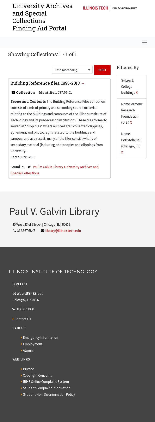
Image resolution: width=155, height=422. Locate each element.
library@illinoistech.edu (63, 230)
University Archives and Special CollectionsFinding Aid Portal (42, 17)
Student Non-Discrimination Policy (49, 394)
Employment (32, 344)
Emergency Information (40, 337)
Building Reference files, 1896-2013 (46, 83)
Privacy (28, 369)
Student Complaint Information (46, 388)
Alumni (28, 350)
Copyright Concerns (37, 375)
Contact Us (23, 319)
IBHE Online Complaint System (46, 381)
